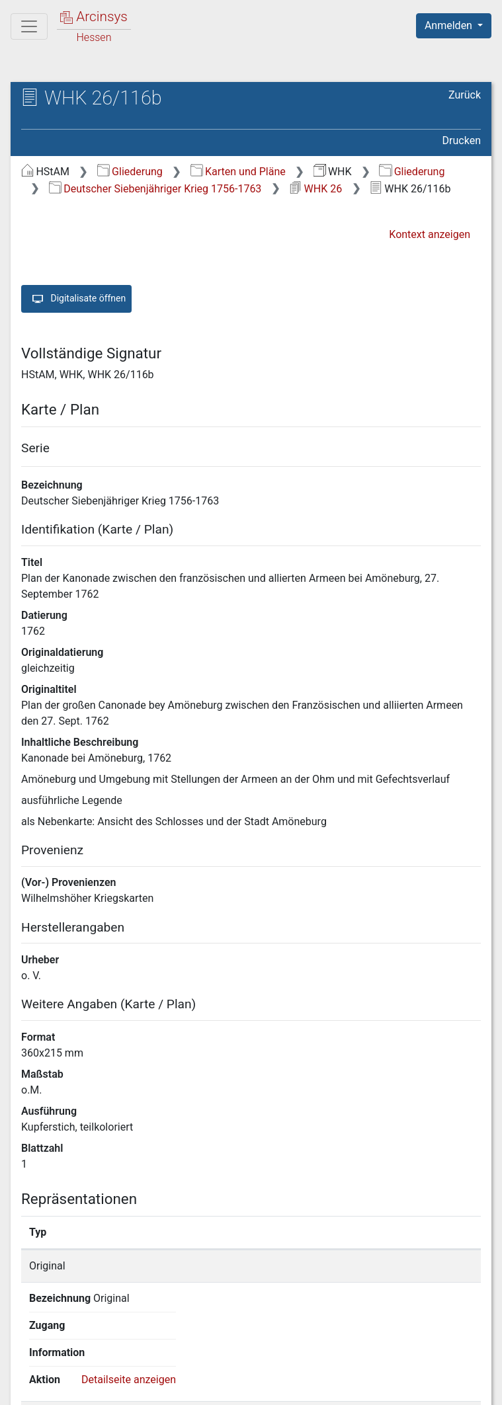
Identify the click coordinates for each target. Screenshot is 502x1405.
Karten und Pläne (238, 171)
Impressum (458, 1387)
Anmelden (450, 25)
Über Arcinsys (160, 1387)
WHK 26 (315, 188)
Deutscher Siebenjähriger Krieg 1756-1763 (155, 188)
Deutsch (80, 1361)
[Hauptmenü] (29, 26)
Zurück (464, 95)
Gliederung (130, 171)
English (30, 1361)
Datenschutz (259, 1387)
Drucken (461, 140)
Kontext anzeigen (429, 234)
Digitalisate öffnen (76, 298)
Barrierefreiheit (360, 1387)
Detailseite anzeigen (415, 1266)
